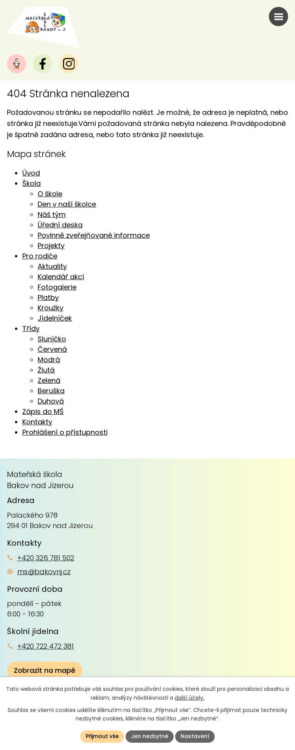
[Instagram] (68, 63)
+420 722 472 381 (45, 646)
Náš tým (52, 214)
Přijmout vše (102, 736)
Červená (52, 349)
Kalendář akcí (61, 276)
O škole (50, 194)
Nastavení (195, 736)
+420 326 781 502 (45, 558)
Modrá (49, 359)
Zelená (49, 380)
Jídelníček (55, 318)
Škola (31, 183)
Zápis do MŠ (43, 411)
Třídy (31, 328)
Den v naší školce (67, 204)
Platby (48, 297)
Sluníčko (52, 339)
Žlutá (46, 370)
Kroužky (50, 308)
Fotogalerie (57, 287)
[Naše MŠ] (16, 63)
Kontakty (37, 422)
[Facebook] (42, 63)
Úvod (31, 173)
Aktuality (52, 266)
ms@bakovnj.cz (44, 571)
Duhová (51, 401)
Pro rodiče (39, 256)
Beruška (51, 391)
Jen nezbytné (149, 736)
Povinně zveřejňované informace (94, 235)
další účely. (189, 698)
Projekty (51, 245)
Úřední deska (60, 225)
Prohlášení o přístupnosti (65, 432)
